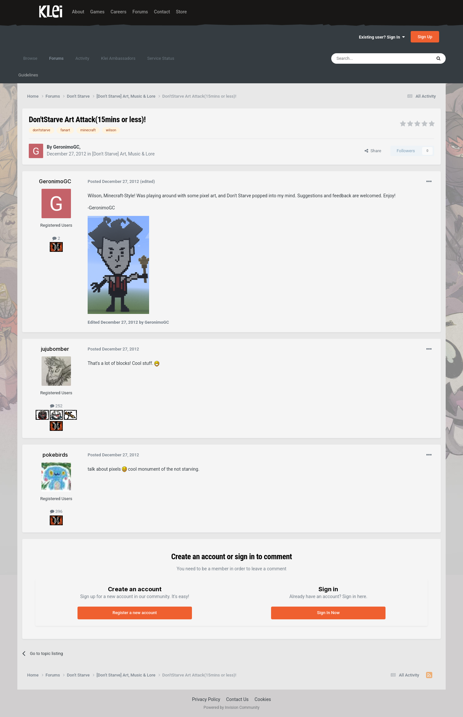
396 (56, 511)
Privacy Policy (206, 699)
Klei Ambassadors (118, 58)
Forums (140, 11)
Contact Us (237, 699)
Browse (30, 58)
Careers (119, 11)
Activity (82, 58)
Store (181, 11)
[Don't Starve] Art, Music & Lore (123, 153)
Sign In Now (328, 612)
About (78, 11)
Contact (162, 11)
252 (56, 405)
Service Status (160, 58)
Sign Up (425, 36)
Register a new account (134, 612)
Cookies (263, 699)
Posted (113, 181)
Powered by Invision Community (232, 707)
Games (97, 11)
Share (373, 150)
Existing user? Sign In (382, 37)
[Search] (366, 58)
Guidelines (28, 75)
